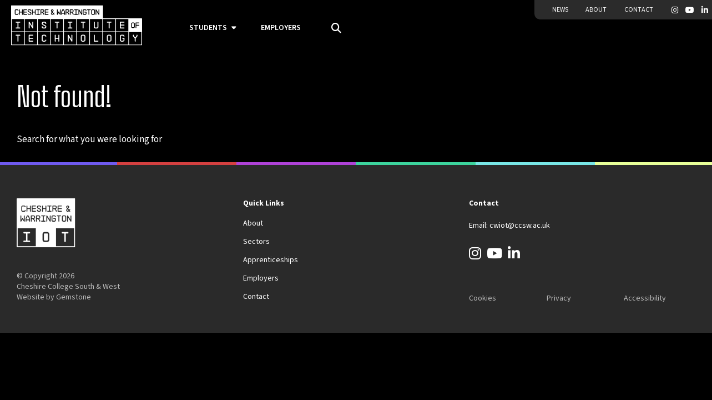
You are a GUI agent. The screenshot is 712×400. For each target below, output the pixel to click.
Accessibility (645, 298)
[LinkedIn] (704, 10)
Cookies (482, 298)
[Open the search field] (332, 28)
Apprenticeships (270, 260)
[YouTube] (689, 10)
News (560, 9)
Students (208, 27)
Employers (281, 27)
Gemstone (73, 297)
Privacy (559, 298)
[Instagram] (674, 10)
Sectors (256, 241)
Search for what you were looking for (89, 139)
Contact (638, 9)
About (596, 9)
